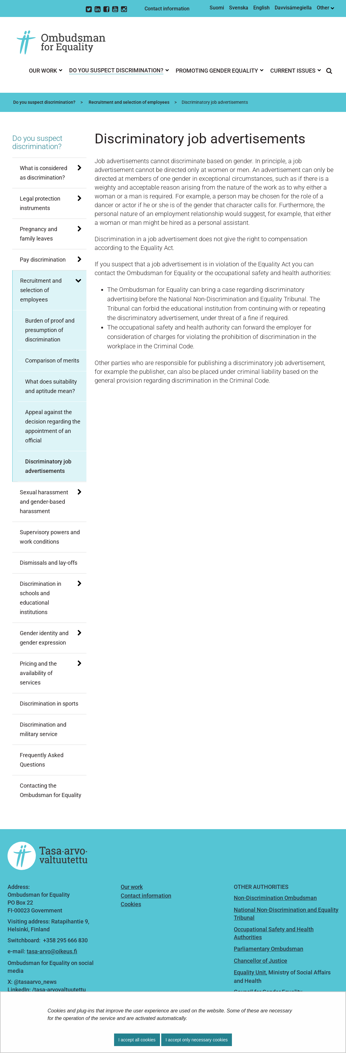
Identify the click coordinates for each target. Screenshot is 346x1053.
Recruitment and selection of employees (128, 102)
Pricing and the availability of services (38, 673)
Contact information (167, 9)
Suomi (217, 8)
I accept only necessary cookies (197, 1039)
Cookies (131, 904)
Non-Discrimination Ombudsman (275, 898)
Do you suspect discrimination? (43, 102)
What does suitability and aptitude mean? (51, 386)
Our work (132, 887)
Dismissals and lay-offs (48, 562)
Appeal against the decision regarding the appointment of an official (52, 426)
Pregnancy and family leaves (38, 234)
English (261, 8)
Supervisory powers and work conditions (50, 537)
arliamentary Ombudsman (270, 948)
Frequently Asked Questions (41, 760)
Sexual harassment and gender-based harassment (44, 501)
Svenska (238, 8)
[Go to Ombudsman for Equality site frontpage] (66, 43)
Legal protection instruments (40, 203)
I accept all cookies (137, 1039)
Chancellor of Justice (260, 960)
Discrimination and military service (43, 729)
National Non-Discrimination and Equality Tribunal (286, 913)
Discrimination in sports (49, 703)
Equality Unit (250, 972)
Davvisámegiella (293, 8)
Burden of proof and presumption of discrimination (49, 330)
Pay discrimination (43, 259)
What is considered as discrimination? (43, 173)
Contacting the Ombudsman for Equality (50, 790)
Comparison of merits (52, 360)
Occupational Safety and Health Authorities (274, 933)
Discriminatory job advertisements (48, 466)
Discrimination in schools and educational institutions (40, 597)
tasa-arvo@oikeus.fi (52, 951)
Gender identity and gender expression (44, 638)
